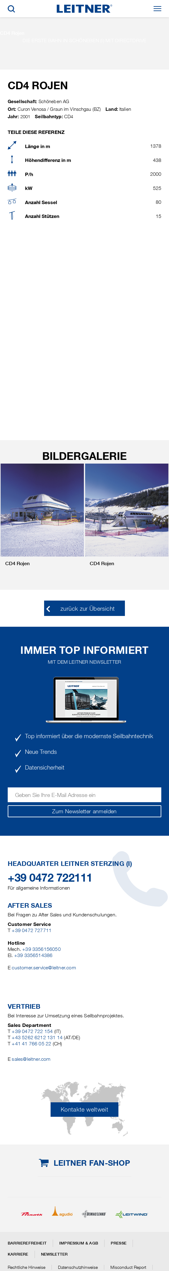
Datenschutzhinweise (78, 1267)
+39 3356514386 (33, 955)
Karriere (18, 1254)
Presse (118, 1243)
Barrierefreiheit (27, 1243)
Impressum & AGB (78, 1243)
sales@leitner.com (31, 1059)
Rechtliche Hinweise (26, 1267)
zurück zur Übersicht (87, 608)
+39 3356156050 (41, 949)
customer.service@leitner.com (44, 968)
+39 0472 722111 (50, 877)
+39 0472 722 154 (32, 1031)
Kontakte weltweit (84, 1109)
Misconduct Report (128, 1267)
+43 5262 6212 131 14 (37, 1037)
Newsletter (54, 1254)
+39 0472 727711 (32, 930)
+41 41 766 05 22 (31, 1044)
